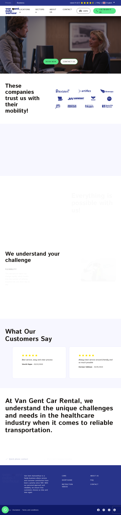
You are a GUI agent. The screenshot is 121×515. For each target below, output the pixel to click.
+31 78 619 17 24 (103, 11)
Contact (67, 9)
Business (20, 3)
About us (94, 476)
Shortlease (67, 480)
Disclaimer (16, 510)
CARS (83, 10)
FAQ (98, 3)
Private (8, 3)
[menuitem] (109, 3)
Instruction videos (67, 485)
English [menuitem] (109, 3)
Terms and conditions (30, 510)
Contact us (69, 61)
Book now (51, 61)
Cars (64, 476)
